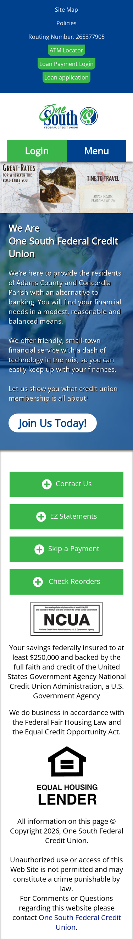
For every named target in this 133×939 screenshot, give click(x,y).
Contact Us (74, 483)
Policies (66, 23)
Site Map (66, 10)
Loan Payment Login (66, 64)
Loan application (66, 77)
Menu (96, 150)
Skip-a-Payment (73, 548)
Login (37, 150)
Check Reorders (74, 581)
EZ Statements (73, 516)
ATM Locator (66, 50)
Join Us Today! (53, 423)
